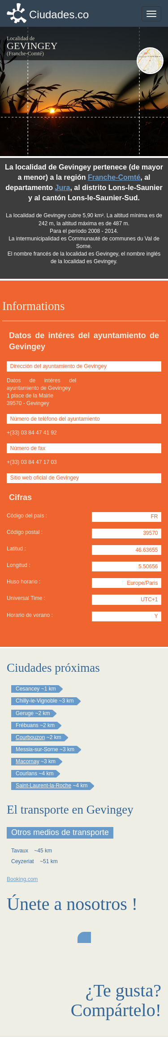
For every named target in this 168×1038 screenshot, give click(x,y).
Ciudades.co (59, 14)
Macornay (27, 761)
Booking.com (22, 879)
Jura (62, 187)
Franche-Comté (114, 177)
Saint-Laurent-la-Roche (43, 785)
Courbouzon (30, 737)
